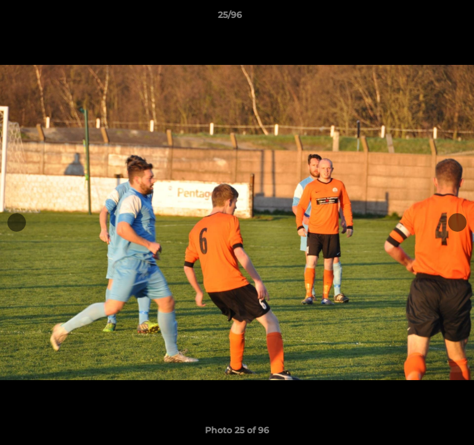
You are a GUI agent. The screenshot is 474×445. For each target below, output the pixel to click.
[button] (429, 17)
